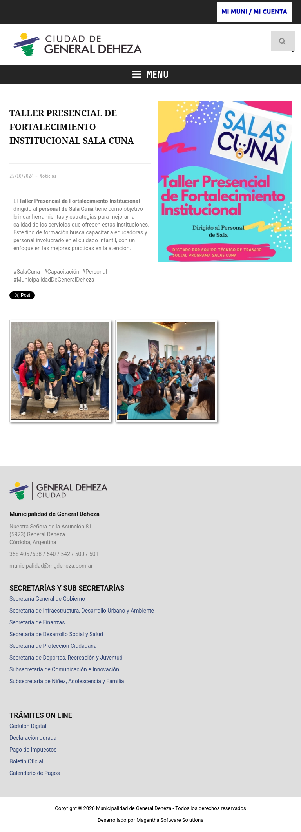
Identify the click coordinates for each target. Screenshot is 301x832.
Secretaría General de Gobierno (47, 599)
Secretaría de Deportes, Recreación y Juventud (66, 658)
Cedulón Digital (27, 726)
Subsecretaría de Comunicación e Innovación (64, 669)
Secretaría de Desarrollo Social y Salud (56, 634)
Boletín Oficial (26, 761)
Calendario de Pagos (34, 773)
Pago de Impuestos (32, 749)
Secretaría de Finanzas (37, 622)
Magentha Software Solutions (169, 820)
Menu (150, 74)
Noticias (47, 176)
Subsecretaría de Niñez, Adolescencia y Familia (66, 681)
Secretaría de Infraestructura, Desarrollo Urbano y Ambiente (81, 610)
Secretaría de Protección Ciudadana (53, 646)
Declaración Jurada (32, 738)
